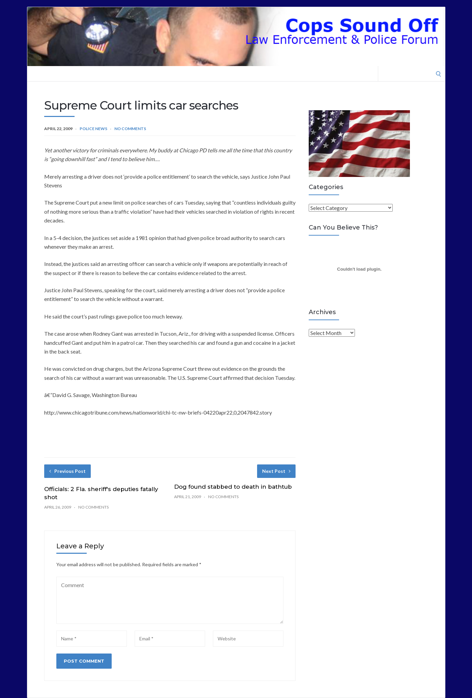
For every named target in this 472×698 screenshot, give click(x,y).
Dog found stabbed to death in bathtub (233, 486)
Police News (93, 128)
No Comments (130, 128)
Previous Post (67, 471)
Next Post (276, 471)
